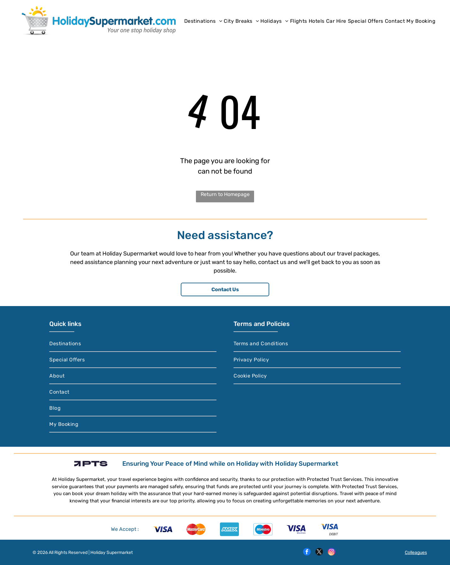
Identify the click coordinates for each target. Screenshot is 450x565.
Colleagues (416, 552)
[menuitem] (203, 20)
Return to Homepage (225, 194)
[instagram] (331, 552)
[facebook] (307, 552)
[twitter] (319, 552)
